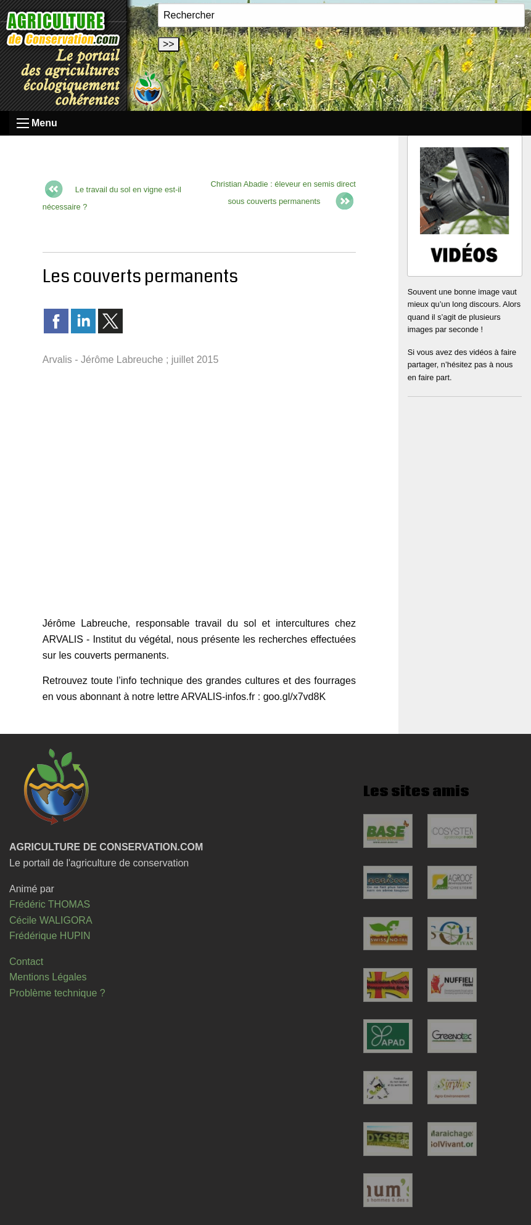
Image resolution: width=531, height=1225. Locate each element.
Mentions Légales (47, 977)
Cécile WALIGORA (51, 920)
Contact (26, 961)
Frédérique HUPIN (50, 935)
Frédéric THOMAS (49, 904)
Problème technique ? (57, 993)
